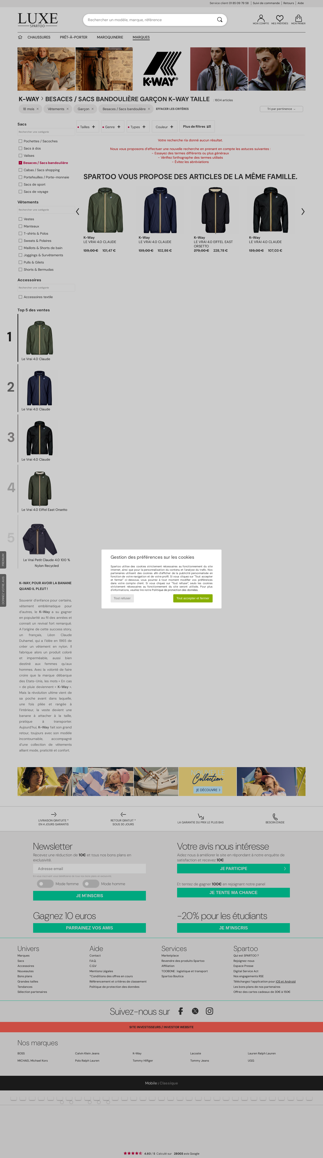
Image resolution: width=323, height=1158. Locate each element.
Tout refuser (122, 598)
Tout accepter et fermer (192, 598)
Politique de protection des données (175, 590)
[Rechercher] (220, 20)
